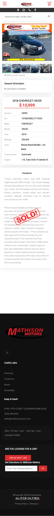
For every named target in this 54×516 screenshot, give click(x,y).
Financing (8, 373)
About (7, 385)
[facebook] (35, 10)
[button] (49, 23)
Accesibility (9, 390)
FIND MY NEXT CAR (18, 458)
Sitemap (33, 504)
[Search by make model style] (27, 17)
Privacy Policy (21, 504)
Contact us (9, 379)
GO (42, 468)
